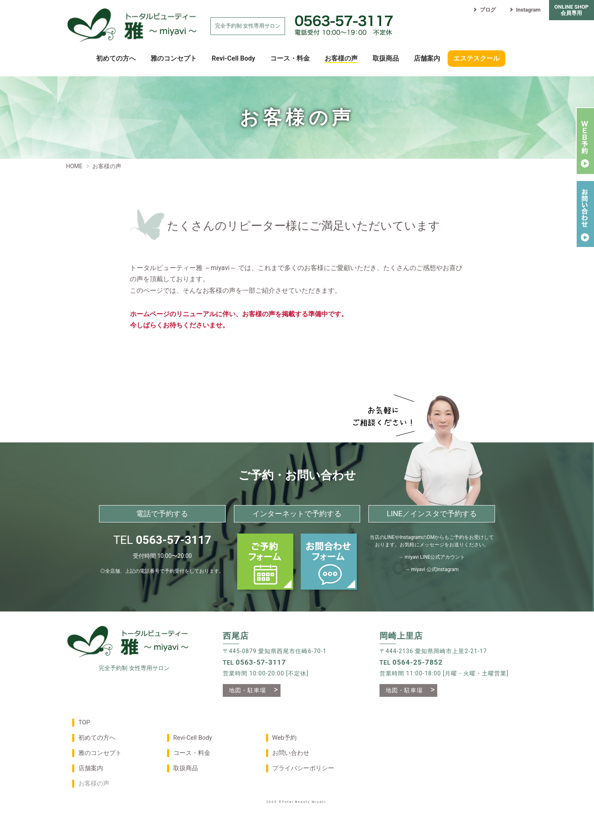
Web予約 (284, 737)
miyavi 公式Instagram (434, 569)
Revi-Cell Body (233, 58)
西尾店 (236, 636)
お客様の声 (341, 58)
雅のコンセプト (174, 58)
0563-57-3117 (173, 540)
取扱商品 (385, 58)
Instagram (524, 10)
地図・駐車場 (247, 690)
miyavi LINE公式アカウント (435, 557)
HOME (74, 166)
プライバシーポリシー (303, 768)
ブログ (484, 10)
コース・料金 (290, 58)
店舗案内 (427, 58)
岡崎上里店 (401, 636)
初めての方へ (116, 58)
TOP (84, 722)
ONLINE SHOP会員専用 (571, 10)
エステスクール (476, 58)
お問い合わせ (290, 753)
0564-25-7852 (418, 662)
